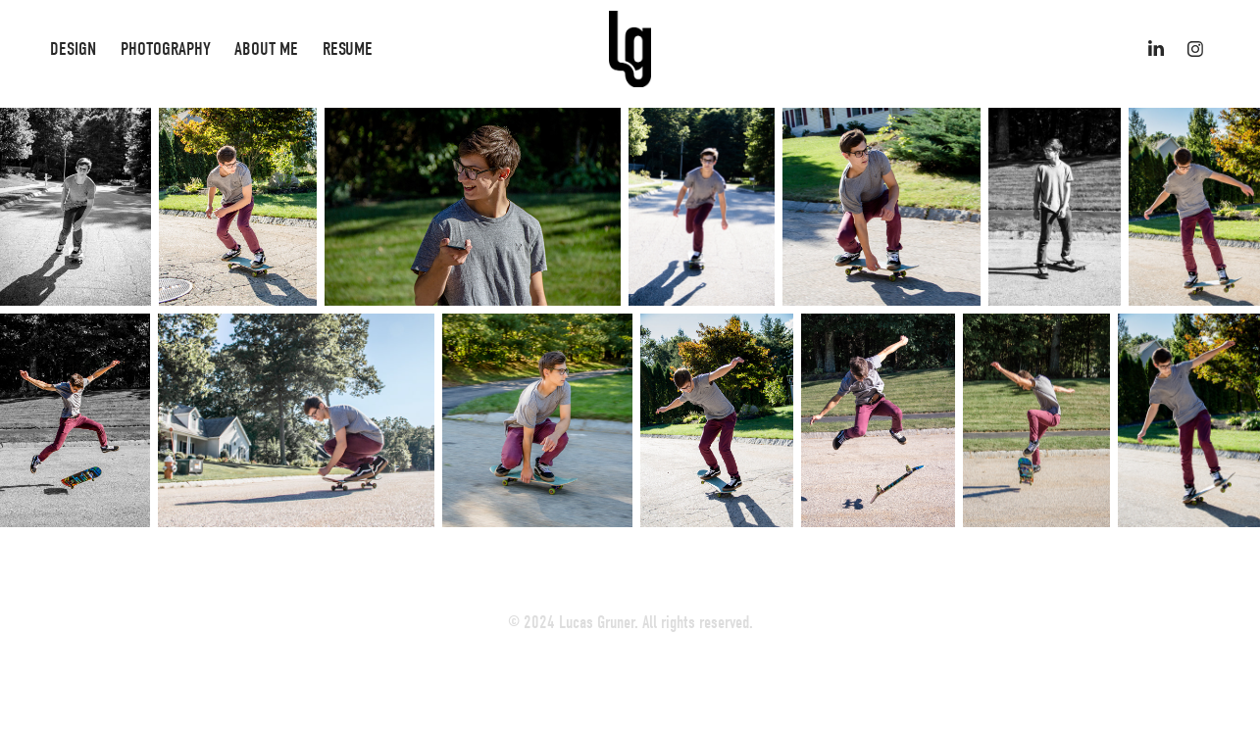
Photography (166, 49)
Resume (348, 49)
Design (73, 49)
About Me (266, 49)
